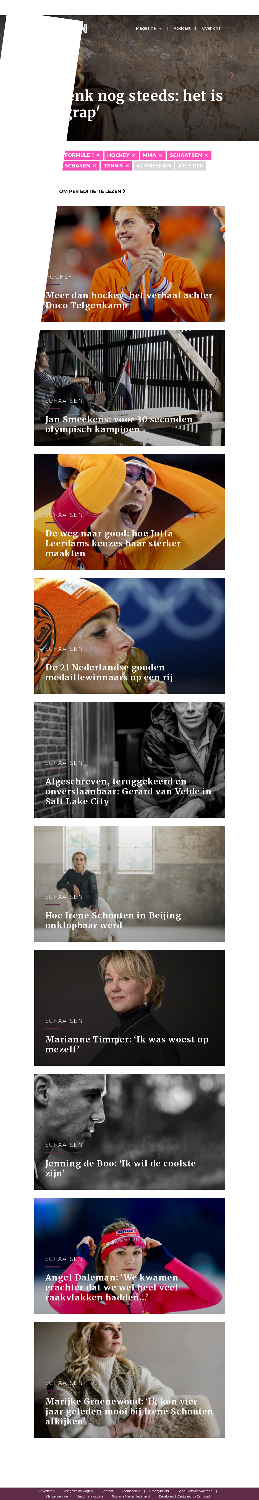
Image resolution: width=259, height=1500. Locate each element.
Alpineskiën (154, 166)
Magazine (146, 28)
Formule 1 (79, 155)
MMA (149, 155)
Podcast (182, 28)
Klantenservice (57, 1496)
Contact (107, 1491)
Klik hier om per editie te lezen (80, 191)
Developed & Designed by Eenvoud (184, 1496)
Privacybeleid (159, 1491)
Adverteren (46, 1491)
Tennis (113, 166)
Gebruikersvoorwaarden (195, 1491)
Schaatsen (186, 155)
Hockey (118, 155)
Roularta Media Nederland (131, 1496)
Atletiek (190, 166)
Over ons (211, 28)
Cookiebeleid (131, 1491)
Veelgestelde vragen (78, 1491)
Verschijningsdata (90, 1496)
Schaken (77, 166)
